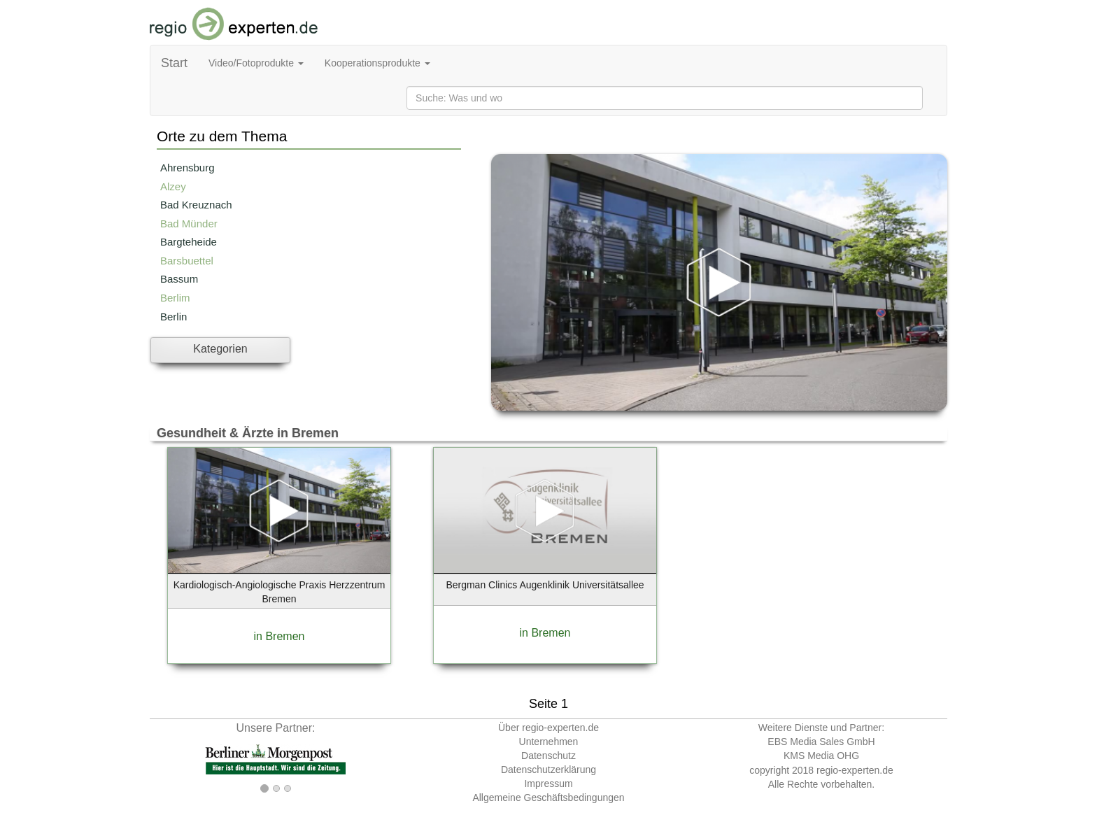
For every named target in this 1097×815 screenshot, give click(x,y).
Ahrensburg (187, 167)
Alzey (173, 186)
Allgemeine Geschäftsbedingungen (548, 797)
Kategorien (220, 349)
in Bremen (279, 636)
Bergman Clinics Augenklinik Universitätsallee (545, 584)
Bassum (179, 279)
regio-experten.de (854, 770)
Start (174, 63)
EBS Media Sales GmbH (821, 741)
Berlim (175, 298)
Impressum (548, 783)
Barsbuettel (186, 261)
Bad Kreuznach (196, 205)
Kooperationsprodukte (377, 63)
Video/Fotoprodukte (256, 63)
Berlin (173, 317)
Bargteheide (188, 242)
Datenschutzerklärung (548, 769)
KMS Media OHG (821, 755)
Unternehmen (549, 741)
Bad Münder (189, 223)
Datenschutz (548, 755)
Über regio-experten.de (548, 727)
